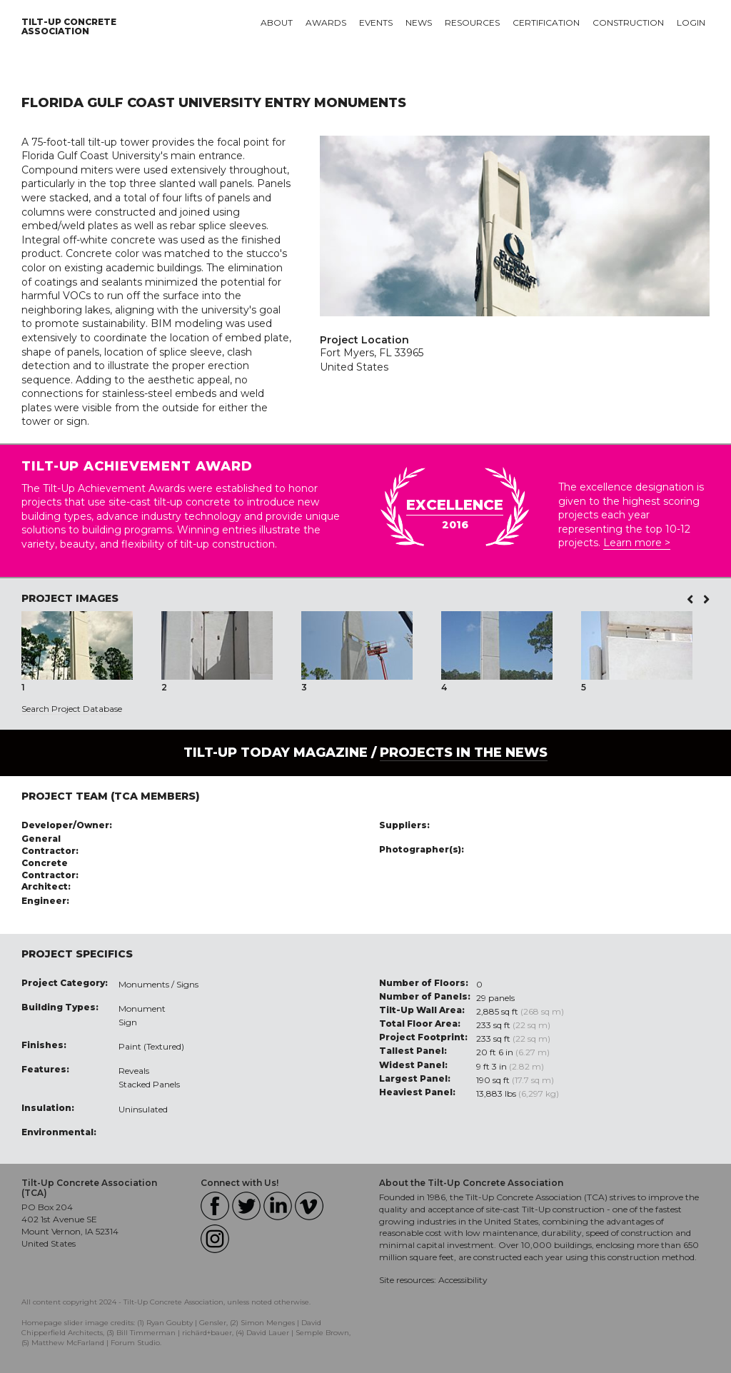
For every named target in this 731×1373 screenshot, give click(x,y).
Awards (326, 22)
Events (376, 22)
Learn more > (636, 542)
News (418, 22)
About (277, 22)
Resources (472, 22)
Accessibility (463, 1279)
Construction (628, 22)
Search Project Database (71, 708)
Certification (546, 22)
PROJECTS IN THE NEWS (464, 752)
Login (691, 22)
